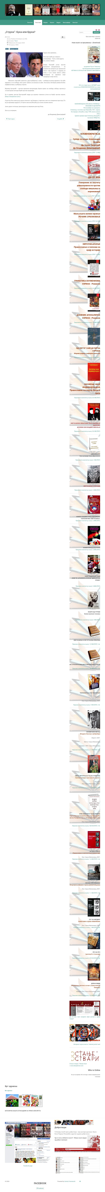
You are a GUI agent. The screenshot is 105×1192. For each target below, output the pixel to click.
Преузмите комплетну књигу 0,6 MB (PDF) (87, 431)
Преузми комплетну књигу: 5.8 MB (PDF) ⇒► (86, 995)
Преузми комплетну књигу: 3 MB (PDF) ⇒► (86, 705)
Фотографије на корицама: (91, 108)
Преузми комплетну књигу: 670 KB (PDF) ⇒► (86, 958)
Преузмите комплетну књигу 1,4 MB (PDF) (87, 322)
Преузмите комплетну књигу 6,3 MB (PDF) (87, 357)
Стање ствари (74, 1063)
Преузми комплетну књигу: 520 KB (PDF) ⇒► (86, 826)
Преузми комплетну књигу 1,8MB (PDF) (88, 586)
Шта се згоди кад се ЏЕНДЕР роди (89, 85)
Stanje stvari (83, 1063)
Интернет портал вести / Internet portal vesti (87, 1044)
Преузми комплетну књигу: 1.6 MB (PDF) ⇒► (86, 859)
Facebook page (27, 1166)
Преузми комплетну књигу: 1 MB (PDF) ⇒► (86, 927)
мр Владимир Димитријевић (91, 68)
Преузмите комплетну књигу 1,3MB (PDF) (87, 490)
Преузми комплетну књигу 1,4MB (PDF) (88, 520)
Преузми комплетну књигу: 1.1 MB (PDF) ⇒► (86, 788)
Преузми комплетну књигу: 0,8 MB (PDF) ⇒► (86, 668)
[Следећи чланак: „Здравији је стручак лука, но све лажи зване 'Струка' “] (60, 118)
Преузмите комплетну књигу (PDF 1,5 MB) (87, 152)
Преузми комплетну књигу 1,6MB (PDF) (88, 549)
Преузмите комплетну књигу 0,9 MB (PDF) (87, 397)
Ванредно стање (14, 48)
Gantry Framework (70, 1181)
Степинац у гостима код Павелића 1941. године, (85, 110)
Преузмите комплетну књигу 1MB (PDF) (87, 460)
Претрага (96, 32)
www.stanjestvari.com (76, 1065)
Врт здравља (8, 1090)
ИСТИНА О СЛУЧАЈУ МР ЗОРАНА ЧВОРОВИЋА (85, 70)
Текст (16, 41)
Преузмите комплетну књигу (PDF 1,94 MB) (86, 196)
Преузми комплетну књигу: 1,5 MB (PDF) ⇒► (86, 644)
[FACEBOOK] (40, 1188)
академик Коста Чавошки (92, 66)
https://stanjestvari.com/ (12, 96)
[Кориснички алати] (63, 37)
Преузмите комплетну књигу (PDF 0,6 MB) (87, 221)
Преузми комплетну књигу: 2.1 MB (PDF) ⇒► (86, 750)
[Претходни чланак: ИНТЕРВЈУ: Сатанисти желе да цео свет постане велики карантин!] (10, 118)
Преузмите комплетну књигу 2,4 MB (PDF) (87, 288)
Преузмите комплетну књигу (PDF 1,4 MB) (87, 254)
